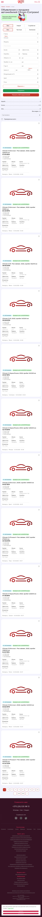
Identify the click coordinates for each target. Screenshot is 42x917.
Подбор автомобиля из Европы (21, 841)
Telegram (26, 810)
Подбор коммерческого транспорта (21, 845)
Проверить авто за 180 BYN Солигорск (22, 370)
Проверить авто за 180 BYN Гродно (21, 590)
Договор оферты (21, 885)
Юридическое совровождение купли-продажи (21, 864)
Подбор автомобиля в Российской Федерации (21, 839)
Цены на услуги (21, 880)
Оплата (39, 829)
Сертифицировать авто (21, 874)
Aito (21, 109)
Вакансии (22, 829)
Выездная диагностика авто (21, 856)
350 (23, 793)
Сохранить (21, 90)
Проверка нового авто (21, 860)
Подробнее (10, 908)
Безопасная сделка (21, 855)
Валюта (30, 68)
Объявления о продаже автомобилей (21, 835)
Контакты (3, 829)
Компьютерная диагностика (21, 849)
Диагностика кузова (21, 858)
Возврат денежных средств (21, 882)
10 (37, 789)
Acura (21, 105)
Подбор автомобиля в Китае (21, 843)
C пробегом (31, 25)
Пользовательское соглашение (21, 884)
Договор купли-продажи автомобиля (21, 890)
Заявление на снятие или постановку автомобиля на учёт (21, 892)
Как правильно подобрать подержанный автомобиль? (21, 866)
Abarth (21, 101)
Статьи (16, 829)
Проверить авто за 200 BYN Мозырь (21, 424)
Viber (21, 810)
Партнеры (29, 829)
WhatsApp (16, 810)
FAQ (34, 829)
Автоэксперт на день (21, 850)
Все (8, 25)
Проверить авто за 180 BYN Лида (21, 534)
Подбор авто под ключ (21, 862)
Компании (32, 29)
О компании (10, 829)
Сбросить (21, 86)
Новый (19, 25)
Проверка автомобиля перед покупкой (21, 847)
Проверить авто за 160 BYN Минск (21, 147)
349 (19, 793)
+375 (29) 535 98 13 (21, 806)
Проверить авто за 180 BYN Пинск (21, 645)
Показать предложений (21, 95)
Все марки (36, 111)
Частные (19, 29)
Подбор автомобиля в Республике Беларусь (21, 837)
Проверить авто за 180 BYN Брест (21, 479)
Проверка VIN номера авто (21, 868)
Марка (6, 36)
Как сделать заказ (21, 878)
